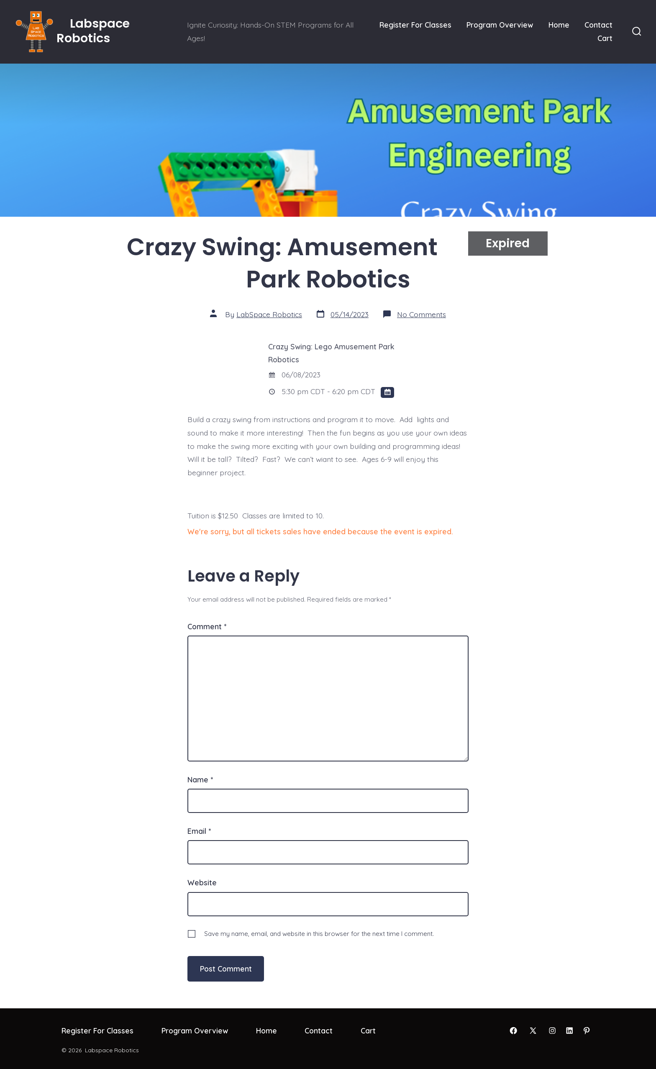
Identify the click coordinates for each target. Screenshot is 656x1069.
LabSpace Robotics (269, 314)
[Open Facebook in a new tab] (513, 1030)
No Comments (421, 314)
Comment (206, 626)
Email (199, 831)
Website (202, 882)
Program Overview (499, 24)
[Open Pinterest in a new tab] (586, 1030)
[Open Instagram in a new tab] (552, 1030)
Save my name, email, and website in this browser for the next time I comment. (319, 934)
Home (558, 24)
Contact (598, 24)
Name (200, 779)
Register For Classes (415, 24)
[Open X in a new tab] (533, 1030)
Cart (604, 38)
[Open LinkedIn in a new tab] (569, 1030)
